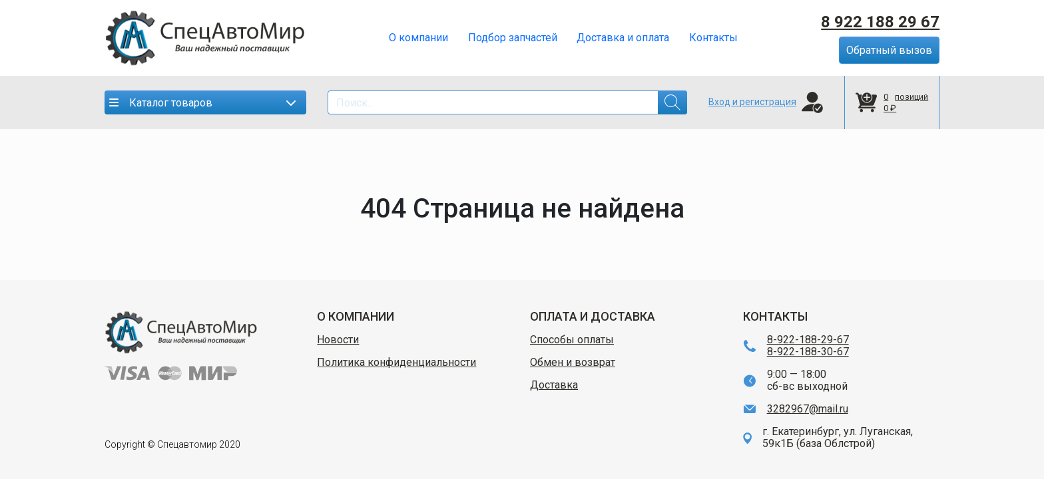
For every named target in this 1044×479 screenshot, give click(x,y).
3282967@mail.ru (807, 409)
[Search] (507, 102)
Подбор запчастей (512, 38)
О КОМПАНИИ (355, 316)
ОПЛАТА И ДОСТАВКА (592, 316)
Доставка (554, 385)
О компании (418, 38)
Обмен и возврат (572, 363)
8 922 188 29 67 (880, 22)
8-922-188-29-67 (808, 340)
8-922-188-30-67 (808, 352)
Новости (338, 340)
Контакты (713, 38)
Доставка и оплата (623, 38)
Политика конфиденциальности (396, 363)
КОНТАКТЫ (775, 316)
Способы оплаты (572, 340)
